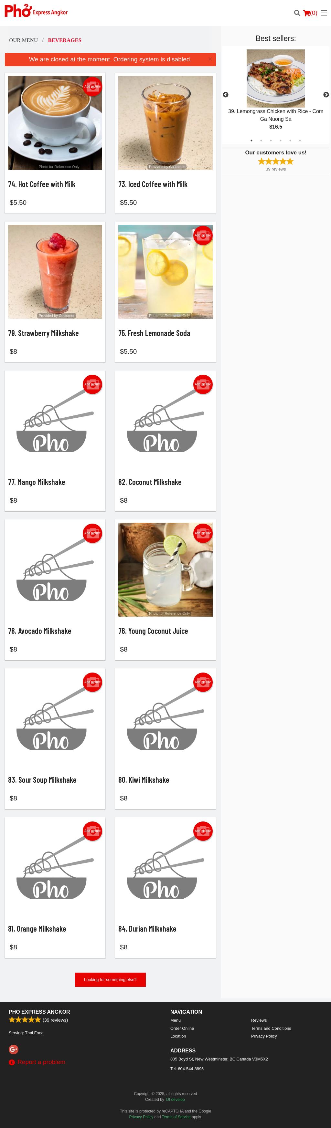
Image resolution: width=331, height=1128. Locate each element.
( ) (310, 13)
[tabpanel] (276, 95)
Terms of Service (176, 1117)
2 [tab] (261, 140)
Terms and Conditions (271, 1028)
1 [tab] (251, 140)
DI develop (175, 1099)
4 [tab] (280, 140)
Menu (175, 1020)
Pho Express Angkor (39, 1012)
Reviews (259, 1020)
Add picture (92, 86)
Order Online (182, 1028)
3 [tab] (271, 140)
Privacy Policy (264, 1036)
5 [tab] (290, 140)
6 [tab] (300, 140)
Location (178, 1036)
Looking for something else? (110, 983)
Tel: (187, 1068)
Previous (225, 95)
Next (326, 95)
